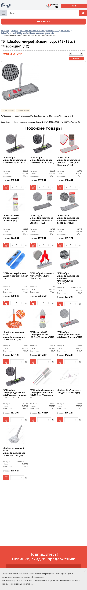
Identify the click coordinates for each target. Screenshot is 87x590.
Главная (5, 30)
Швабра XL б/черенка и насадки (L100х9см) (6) (69, 391)
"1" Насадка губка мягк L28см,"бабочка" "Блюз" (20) (15, 276)
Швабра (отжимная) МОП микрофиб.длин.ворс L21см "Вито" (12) (14, 336)
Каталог (43, 21)
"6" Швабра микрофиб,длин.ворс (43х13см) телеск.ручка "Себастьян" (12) (15, 394)
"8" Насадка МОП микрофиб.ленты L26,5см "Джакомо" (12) (42, 335)
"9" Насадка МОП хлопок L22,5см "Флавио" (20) (11, 218)
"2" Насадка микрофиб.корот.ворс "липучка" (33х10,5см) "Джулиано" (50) (68, 161)
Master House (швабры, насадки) (38, 33)
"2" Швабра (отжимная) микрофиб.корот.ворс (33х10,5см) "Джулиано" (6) (42, 394)
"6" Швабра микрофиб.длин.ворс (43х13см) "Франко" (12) (42, 160)
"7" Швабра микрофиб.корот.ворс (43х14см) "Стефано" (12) (69, 335)
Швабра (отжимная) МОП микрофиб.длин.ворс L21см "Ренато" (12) (14, 452)
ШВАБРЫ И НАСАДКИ (11, 33)
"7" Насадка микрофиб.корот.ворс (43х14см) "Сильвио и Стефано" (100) (41, 219)
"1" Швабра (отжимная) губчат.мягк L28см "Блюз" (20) (42, 276)
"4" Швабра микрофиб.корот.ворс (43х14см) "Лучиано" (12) (15, 160)
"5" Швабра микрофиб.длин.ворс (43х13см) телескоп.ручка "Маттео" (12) (68, 278)
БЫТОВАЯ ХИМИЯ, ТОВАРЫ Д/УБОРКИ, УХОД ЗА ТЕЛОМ (45, 30)
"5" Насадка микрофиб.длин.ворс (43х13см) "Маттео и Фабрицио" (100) (68, 219)
